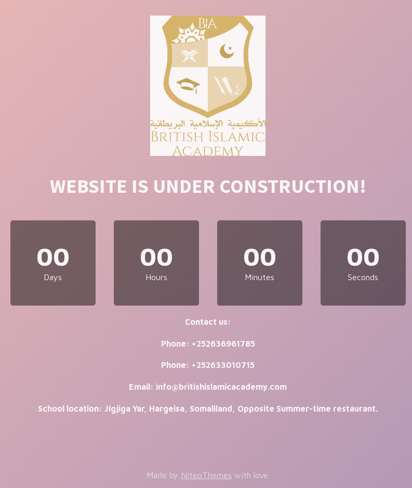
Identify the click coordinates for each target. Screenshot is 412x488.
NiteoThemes (206, 475)
